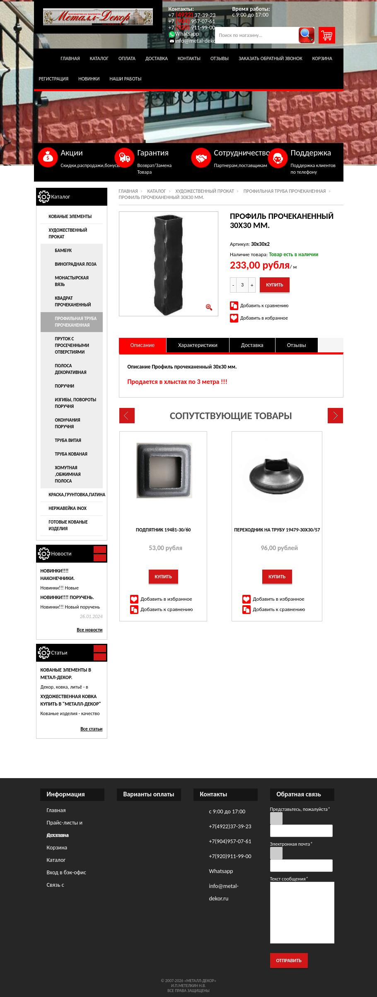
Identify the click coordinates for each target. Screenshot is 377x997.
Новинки (88, 79)
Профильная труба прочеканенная (285, 191)
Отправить (289, 960)
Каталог (99, 58)
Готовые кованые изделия (68, 525)
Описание (142, 345)
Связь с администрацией (68, 886)
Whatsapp (184, 33)
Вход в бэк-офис (66, 872)
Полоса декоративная (71, 369)
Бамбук (63, 250)
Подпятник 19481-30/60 (163, 530)
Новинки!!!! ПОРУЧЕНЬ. (67, 597)
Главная (70, 58)
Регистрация (54, 79)
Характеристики (198, 345)
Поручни (65, 386)
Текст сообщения (289, 879)
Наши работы (126, 79)
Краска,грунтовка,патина (76, 494)
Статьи (59, 652)
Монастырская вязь (72, 281)
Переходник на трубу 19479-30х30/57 (278, 530)
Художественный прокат (204, 191)
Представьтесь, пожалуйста (300, 809)
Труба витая (68, 440)
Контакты (189, 58)
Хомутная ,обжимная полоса (68, 474)
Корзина (322, 58)
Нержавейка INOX (68, 508)
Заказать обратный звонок (270, 58)
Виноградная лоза (76, 264)
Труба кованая (71, 454)
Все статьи (91, 729)
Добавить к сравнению (264, 305)
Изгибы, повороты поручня (76, 403)
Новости (61, 553)
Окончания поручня (67, 423)
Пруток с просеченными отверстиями (72, 345)
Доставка (156, 58)
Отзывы (219, 58)
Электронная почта (291, 844)
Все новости (89, 630)
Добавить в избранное (264, 318)
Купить (163, 577)
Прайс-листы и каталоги (65, 824)
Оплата (126, 58)
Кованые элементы (70, 216)
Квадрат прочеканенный (73, 302)
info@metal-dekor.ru (196, 40)
